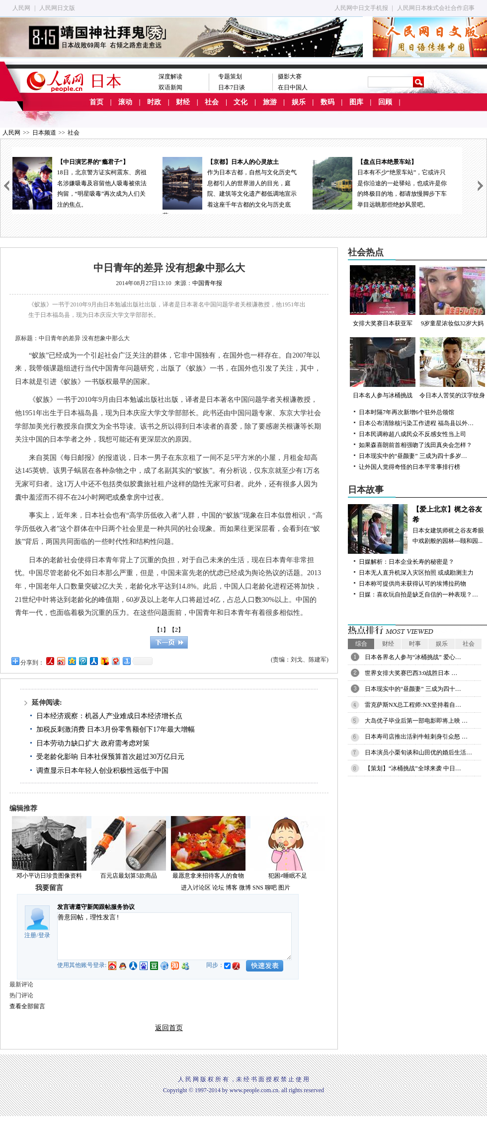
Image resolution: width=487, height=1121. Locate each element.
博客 (232, 887)
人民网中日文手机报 (361, 7)
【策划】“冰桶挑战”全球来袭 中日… (413, 768)
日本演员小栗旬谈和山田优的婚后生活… (418, 752)
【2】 (176, 629)
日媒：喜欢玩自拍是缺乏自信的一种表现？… (418, 594)
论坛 (218, 887)
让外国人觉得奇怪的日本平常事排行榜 (409, 466)
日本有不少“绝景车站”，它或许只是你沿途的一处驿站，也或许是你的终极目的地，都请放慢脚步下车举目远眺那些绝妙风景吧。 (387, 182)
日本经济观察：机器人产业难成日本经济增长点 (109, 716)
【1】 (161, 629)
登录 (44, 935)
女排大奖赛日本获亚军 (382, 296)
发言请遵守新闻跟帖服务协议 (96, 906)
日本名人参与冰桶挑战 (382, 368)
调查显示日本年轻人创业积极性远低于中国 (102, 770)
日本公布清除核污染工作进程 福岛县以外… (416, 423)
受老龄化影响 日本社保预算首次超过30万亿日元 (110, 756)
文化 (240, 102)
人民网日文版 (57, 7)
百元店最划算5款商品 (128, 875)
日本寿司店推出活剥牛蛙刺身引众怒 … (416, 736)
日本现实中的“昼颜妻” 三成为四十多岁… (413, 455)
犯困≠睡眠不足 (288, 875)
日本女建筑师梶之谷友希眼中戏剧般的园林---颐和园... (417, 524)
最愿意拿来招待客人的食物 (208, 875)
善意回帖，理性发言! (174, 936)
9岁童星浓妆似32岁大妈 (452, 296)
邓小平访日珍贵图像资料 (49, 875)
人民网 (21, 7)
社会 (212, 102)
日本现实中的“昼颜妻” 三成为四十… (413, 688)
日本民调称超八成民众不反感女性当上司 (412, 434)
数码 (327, 102)
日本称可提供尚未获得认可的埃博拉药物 (412, 583)
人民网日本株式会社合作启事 (436, 7)
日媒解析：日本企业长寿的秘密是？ (406, 561)
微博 (245, 887)
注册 (30, 935)
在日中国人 (293, 87)
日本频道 (44, 132)
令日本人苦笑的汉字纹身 (452, 368)
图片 (284, 887)
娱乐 (299, 102)
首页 (96, 102)
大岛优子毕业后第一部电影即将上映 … (416, 720)
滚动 (125, 102)
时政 (154, 102)
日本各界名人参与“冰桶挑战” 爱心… (413, 657)
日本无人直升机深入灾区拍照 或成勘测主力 (416, 572)
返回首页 (169, 1028)
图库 (356, 102)
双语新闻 (170, 87)
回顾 (385, 102)
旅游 (270, 102)
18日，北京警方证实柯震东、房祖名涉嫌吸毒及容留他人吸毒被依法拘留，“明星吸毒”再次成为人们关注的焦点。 (87, 182)
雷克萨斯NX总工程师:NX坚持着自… (413, 704)
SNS (257, 887)
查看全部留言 (27, 1006)
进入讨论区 (196, 887)
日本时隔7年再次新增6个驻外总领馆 (406, 412)
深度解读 (170, 76)
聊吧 (271, 887)
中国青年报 (207, 283)
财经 (183, 102)
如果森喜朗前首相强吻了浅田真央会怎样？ (415, 445)
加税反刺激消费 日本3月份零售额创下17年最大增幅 (115, 729)
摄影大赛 (290, 76)
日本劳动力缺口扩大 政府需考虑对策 (93, 743)
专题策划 (230, 76)
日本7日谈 (231, 87)
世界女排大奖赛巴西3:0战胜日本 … (411, 673)
